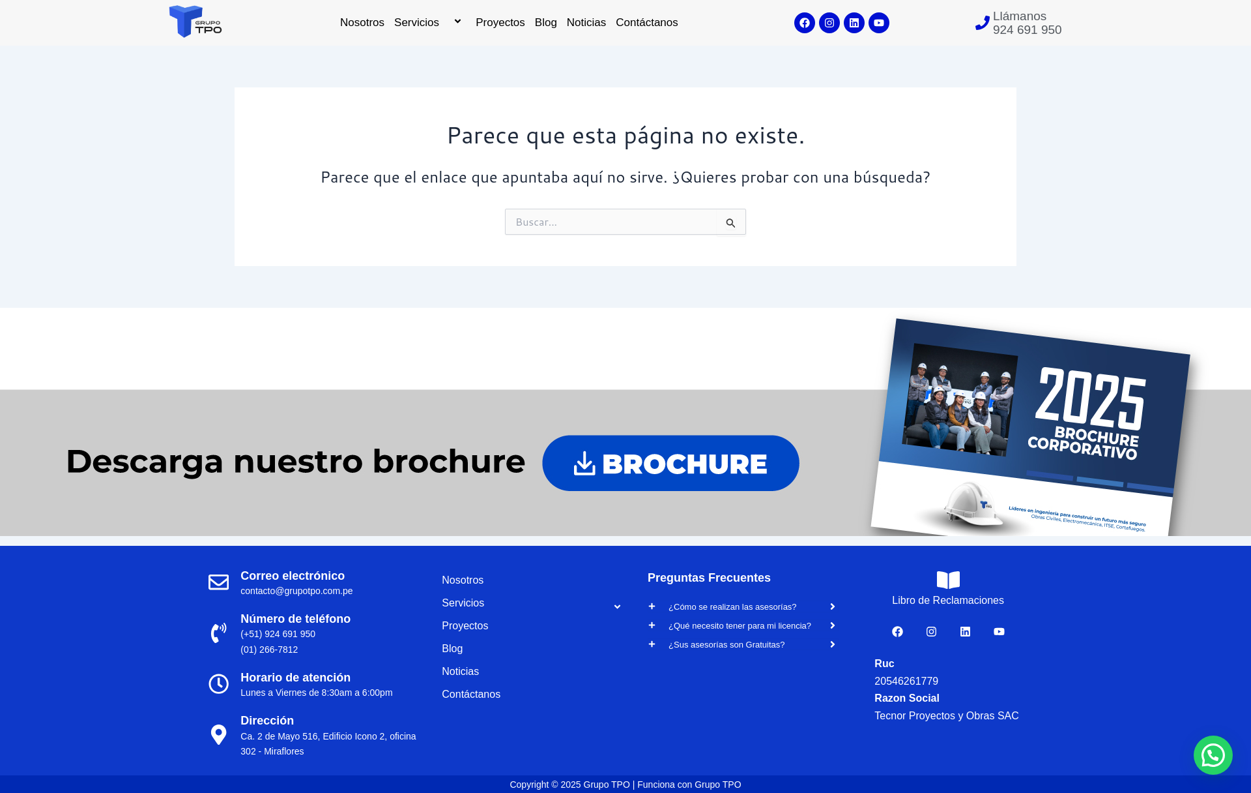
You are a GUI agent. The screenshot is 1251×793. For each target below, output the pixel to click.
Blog (546, 22)
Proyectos (500, 22)
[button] (1213, 755)
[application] (444, 22)
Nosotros (362, 22)
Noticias (586, 22)
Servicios (430, 22)
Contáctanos (647, 22)
